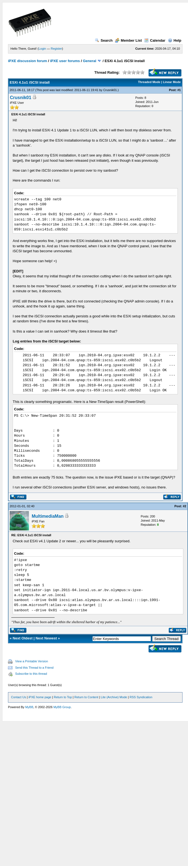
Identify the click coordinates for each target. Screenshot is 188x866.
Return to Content (86, 697)
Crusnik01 (110, 90)
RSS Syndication (141, 697)
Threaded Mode (149, 82)
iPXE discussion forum (27, 61)
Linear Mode (172, 82)
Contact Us (18, 697)
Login (42, 48)
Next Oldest (23, 638)
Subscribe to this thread (31, 673)
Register (56, 48)
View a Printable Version (31, 661)
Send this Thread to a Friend (34, 667)
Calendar (154, 40)
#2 (184, 506)
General (89, 61)
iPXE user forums (65, 61)
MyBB (29, 707)
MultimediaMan (48, 516)
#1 (179, 90)
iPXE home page (39, 697)
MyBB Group (62, 707)
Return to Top (63, 697)
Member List (128, 40)
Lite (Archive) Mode (114, 697)
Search (103, 40)
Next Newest (46, 638)
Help (174, 40)
